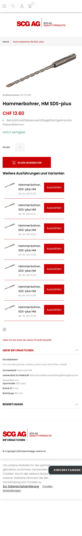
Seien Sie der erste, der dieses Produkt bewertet (27, 339)
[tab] (41, 351)
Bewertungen (13, 404)
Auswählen (54, 187)
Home (6, 41)
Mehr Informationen (18, 350)
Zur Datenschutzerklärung (21, 486)
